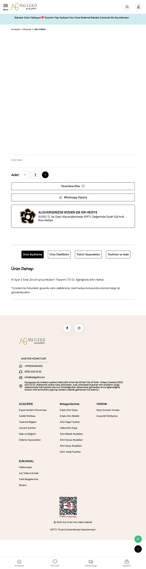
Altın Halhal (39, 29)
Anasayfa (15, 29)
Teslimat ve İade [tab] (118, 254)
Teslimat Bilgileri (27, 423)
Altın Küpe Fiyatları (70, 423)
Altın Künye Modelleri (71, 440)
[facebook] (66, 328)
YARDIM (101, 405)
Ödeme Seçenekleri (30, 440)
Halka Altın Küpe (68, 429)
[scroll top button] (138, 549)
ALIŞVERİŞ (26, 405)
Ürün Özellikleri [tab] (59, 254)
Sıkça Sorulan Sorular (108, 411)
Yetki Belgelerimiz (28, 480)
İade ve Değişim (27, 435)
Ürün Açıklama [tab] (32, 254)
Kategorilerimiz (69, 405)
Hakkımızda (25, 468)
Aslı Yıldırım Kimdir (29, 474)
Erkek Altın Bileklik (69, 417)
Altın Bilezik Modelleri (71, 435)
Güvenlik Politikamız (107, 417)
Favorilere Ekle (73, 186)
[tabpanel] (73, 280)
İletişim (22, 486)
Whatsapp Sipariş (73, 197)
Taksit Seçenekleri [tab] (88, 254)
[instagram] (79, 328)
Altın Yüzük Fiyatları (70, 452)
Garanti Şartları (27, 429)
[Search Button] (127, 7)
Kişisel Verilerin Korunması (33, 411)
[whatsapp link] (138, 539)
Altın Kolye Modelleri (71, 446)
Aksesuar (27, 29)
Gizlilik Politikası (27, 417)
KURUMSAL (26, 462)
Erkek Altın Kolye (69, 411)
